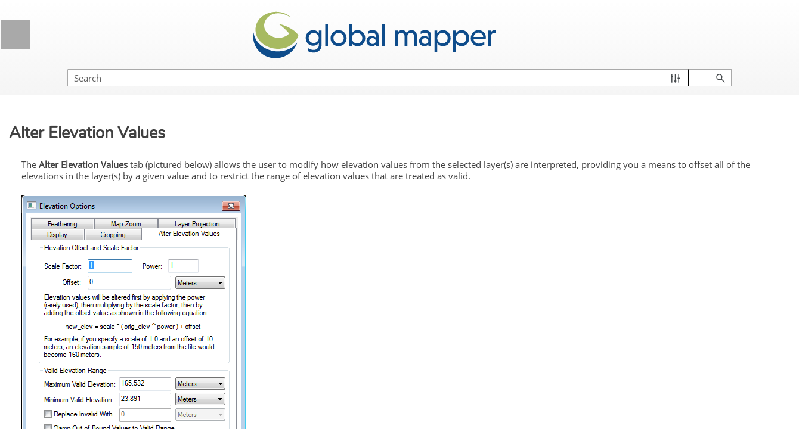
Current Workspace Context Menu (105, 287)
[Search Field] (671, 65)
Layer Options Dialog (110, 309)
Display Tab (80, 398)
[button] (733, 65)
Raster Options (114, 354)
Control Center (106, 239)
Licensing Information (106, 120)
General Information (106, 90)
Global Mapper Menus (106, 210)
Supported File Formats (106, 180)
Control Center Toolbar (83, 265)
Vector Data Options (114, 331)
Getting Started (106, 150)
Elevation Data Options (114, 376)
